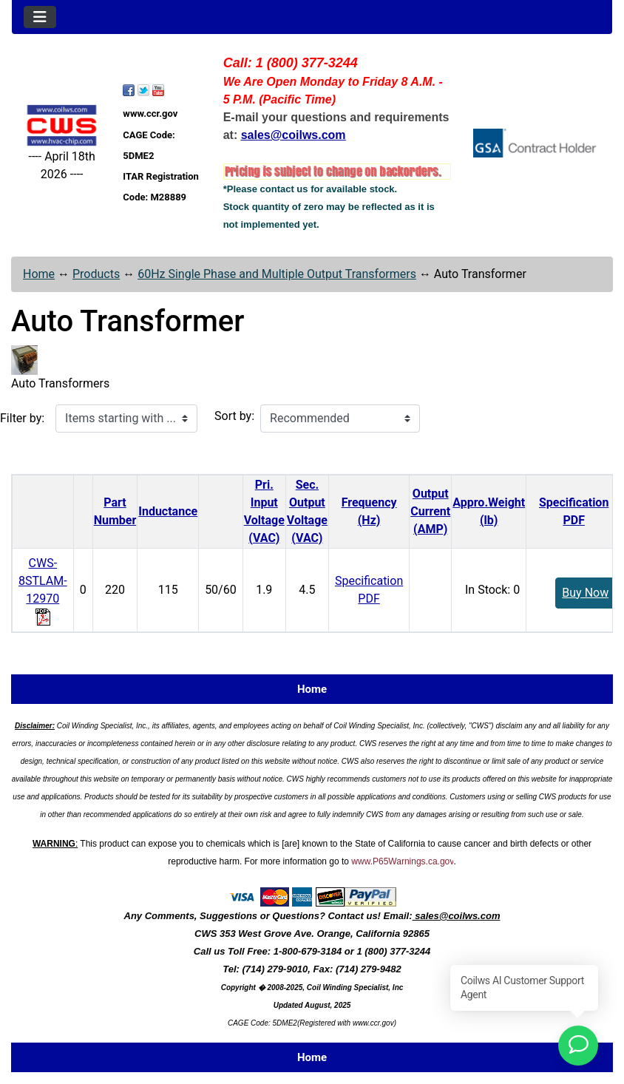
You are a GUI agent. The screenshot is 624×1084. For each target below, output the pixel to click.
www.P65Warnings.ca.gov (402, 861)
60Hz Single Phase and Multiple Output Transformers (277, 274)
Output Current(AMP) (430, 511)
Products (96, 274)
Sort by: (234, 416)
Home (39, 274)
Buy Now (585, 593)
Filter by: (22, 418)
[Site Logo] (62, 125)
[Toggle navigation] (40, 17)
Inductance (167, 511)
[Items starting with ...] (126, 418)
